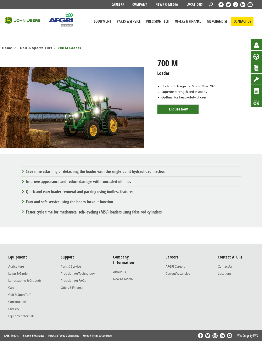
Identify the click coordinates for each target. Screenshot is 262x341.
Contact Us (225, 266)
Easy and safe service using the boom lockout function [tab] (69, 202)
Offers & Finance (188, 21)
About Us (119, 272)
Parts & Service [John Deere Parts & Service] (129, 21)
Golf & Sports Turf (36, 48)
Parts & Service (71, 266)
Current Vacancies (178, 273)
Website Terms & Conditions (97, 335)
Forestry (13, 309)
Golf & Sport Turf (19, 294)
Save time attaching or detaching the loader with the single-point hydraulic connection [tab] (95, 171)
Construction (17, 302)
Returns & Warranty (33, 335)
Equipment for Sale (21, 316)
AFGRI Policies (11, 335)
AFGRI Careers (175, 266)
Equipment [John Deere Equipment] (102, 21)
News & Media (167, 4)
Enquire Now (178, 109)
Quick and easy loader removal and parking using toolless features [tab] (79, 191)
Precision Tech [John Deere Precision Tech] (157, 21)
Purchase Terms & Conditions (63, 335)
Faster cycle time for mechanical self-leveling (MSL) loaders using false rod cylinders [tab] (94, 212)
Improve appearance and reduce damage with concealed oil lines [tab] (78, 181)
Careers (118, 4)
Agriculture (16, 266)
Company (139, 4)
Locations (194, 4)
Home (7, 48)
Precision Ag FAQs (73, 280)
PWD (255, 336)
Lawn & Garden (18, 273)
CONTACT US (242, 21)
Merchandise (217, 21)
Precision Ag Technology (78, 273)
